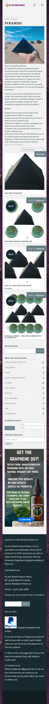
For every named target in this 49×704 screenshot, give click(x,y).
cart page (23, 653)
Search (8, 444)
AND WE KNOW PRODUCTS (15, 362)
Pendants (8, 383)
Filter (10, 428)
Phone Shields (10, 388)
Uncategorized (10, 414)
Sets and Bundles (11, 398)
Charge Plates (10, 367)
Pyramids (8, 393)
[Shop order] (32, 150)
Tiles (6, 408)
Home (7, 19)
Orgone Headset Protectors (15, 378)
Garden (7, 373)
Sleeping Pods (10, 403)
